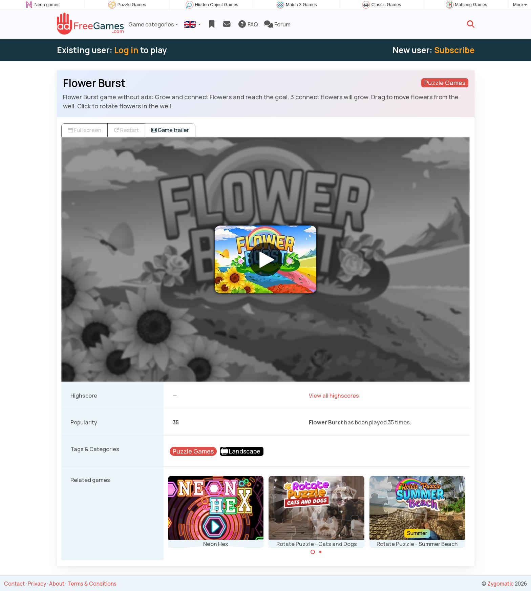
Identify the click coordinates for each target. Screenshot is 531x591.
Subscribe (454, 50)
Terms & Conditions (91, 583)
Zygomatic (500, 583)
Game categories (151, 24)
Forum (277, 24)
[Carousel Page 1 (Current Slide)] (313, 552)
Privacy (37, 583)
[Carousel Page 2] (320, 552)
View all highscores (334, 395)
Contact (14, 583)
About (56, 583)
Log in (126, 50)
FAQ (247, 24)
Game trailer (170, 130)
